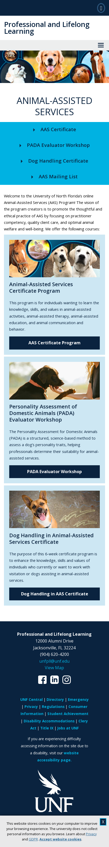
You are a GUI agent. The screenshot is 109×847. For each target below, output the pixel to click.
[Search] (101, 8)
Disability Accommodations (49, 720)
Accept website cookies (60, 839)
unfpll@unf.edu (54, 661)
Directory (55, 699)
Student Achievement (67, 713)
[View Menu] (101, 45)
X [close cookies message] (103, 822)
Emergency (78, 699)
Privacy (91, 834)
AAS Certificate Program (54, 343)
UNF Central (31, 699)
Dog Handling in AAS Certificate (54, 594)
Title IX (46, 728)
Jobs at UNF (68, 728)
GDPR (33, 839)
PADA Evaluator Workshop (54, 471)
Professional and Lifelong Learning (47, 27)
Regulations (53, 706)
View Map (54, 668)
